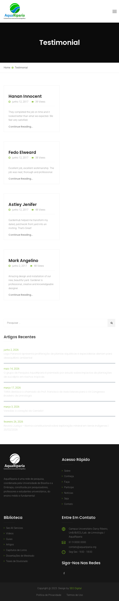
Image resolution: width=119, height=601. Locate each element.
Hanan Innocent (25, 96)
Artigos (10, 544)
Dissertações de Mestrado (20, 555)
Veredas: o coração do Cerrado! (23, 411)
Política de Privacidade (48, 595)
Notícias (68, 492)
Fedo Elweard (22, 152)
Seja (66, 498)
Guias (9, 539)
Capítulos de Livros (16, 550)
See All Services (14, 527)
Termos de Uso (74, 595)
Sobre (67, 470)
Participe (69, 487)
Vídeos (9, 533)
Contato (68, 503)
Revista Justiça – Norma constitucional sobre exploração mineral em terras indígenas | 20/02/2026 (56, 428)
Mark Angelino (23, 260)
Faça (67, 481)
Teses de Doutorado (17, 561)
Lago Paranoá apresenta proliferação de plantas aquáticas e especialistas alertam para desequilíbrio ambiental (58, 356)
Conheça (69, 476)
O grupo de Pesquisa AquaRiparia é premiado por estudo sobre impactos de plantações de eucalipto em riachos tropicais (58, 375)
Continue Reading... (21, 126)
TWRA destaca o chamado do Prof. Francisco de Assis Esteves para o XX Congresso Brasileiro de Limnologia (54, 394)
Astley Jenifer (23, 204)
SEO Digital (76, 588)
